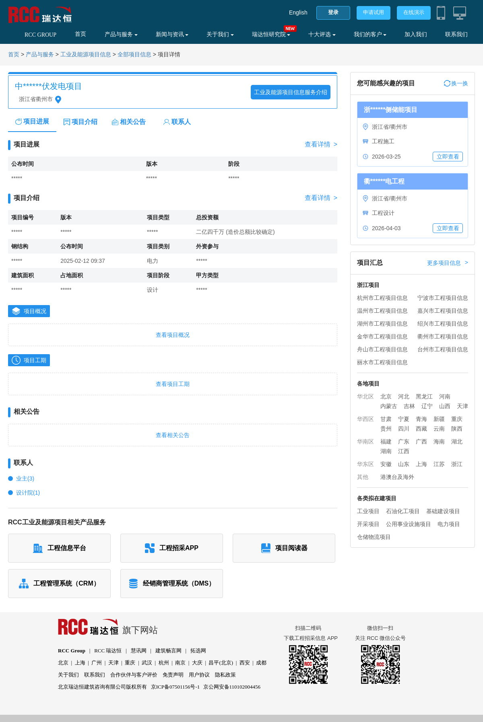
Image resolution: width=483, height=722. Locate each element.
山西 (444, 406)
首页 (80, 34)
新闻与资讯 (172, 34)
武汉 (147, 663)
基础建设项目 (443, 511)
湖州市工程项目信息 (382, 323)
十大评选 (322, 34)
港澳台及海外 (397, 477)
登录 (333, 12)
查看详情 (321, 144)
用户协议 (199, 675)
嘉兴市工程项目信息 (442, 310)
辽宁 (427, 406)
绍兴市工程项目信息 (442, 323)
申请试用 (373, 12)
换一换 (456, 83)
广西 (421, 441)
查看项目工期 (173, 384)
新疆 (439, 419)
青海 (421, 419)
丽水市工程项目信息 (382, 362)
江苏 (439, 464)
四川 (403, 428)
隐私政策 (225, 675)
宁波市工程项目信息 (442, 298)
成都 (261, 663)
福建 (386, 441)
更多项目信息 (447, 262)
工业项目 (368, 511)
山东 (403, 464)
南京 (180, 663)
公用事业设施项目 (408, 524)
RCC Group (71, 651)
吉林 (409, 406)
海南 (439, 441)
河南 (444, 396)
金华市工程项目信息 (382, 336)
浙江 (456, 464)
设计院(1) (28, 492)
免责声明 (173, 675)
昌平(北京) (220, 663)
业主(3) (25, 478)
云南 (439, 428)
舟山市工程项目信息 (382, 349)
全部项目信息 (134, 55)
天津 (462, 406)
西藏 (421, 428)
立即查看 (448, 156)
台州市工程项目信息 (442, 349)
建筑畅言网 (168, 651)
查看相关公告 (173, 435)
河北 (403, 396)
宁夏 (403, 419)
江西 (403, 451)
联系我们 (456, 34)
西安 (244, 663)
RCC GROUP (40, 35)
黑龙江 (424, 396)
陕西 (456, 428)
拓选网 (198, 651)
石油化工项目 (403, 511)
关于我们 (220, 34)
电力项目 (449, 524)
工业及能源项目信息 (85, 55)
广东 (403, 441)
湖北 (456, 441)
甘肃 (386, 419)
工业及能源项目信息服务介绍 (290, 92)
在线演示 (413, 12)
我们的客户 (370, 34)
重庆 (456, 419)
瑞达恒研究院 (271, 34)
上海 (421, 464)
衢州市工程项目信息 (442, 336)
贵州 (386, 428)
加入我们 (416, 34)
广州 (96, 663)
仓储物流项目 (374, 537)
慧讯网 (139, 651)
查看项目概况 (173, 335)
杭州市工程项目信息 (382, 298)
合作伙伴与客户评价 (133, 675)
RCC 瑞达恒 (108, 651)
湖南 (386, 451)
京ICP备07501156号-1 (175, 687)
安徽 (386, 464)
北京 (386, 396)
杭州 (164, 663)
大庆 (197, 663)
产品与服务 (121, 34)
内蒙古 (388, 406)
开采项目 (368, 524)
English (298, 12)
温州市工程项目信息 (382, 310)
